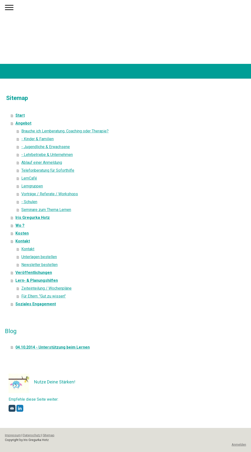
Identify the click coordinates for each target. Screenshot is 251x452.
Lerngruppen (32, 186)
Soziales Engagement (35, 304)
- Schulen (29, 201)
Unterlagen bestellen (39, 256)
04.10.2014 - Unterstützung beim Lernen (52, 347)
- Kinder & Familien (37, 139)
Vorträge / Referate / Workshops (49, 194)
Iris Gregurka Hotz (32, 217)
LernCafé (29, 178)
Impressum (13, 435)
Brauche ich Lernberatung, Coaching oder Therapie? (65, 131)
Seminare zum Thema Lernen (46, 209)
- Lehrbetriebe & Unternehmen (47, 154)
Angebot (23, 123)
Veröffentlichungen (33, 272)
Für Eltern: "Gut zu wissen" (43, 296)
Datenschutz (32, 435)
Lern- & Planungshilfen (36, 280)
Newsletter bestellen (39, 264)
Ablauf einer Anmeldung (41, 162)
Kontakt (22, 241)
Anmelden (239, 444)
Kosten (22, 233)
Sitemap (48, 435)
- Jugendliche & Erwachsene (45, 146)
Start (20, 115)
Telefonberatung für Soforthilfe (47, 170)
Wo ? (20, 225)
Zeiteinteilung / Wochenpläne (46, 288)
